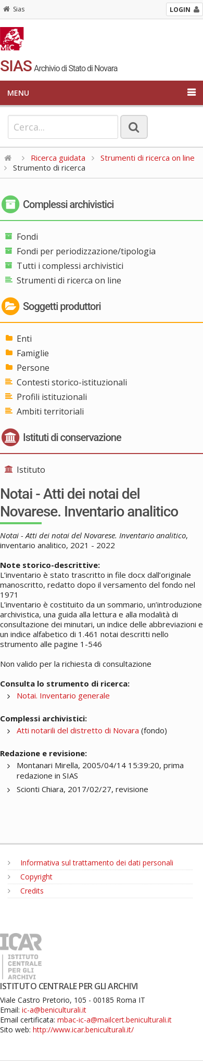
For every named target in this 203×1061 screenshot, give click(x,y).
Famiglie (33, 353)
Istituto (31, 469)
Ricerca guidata (58, 157)
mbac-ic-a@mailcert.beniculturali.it (114, 1020)
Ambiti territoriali (50, 411)
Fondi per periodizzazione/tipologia (86, 251)
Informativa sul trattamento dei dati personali (90, 863)
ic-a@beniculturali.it (54, 1010)
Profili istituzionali (52, 397)
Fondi (27, 236)
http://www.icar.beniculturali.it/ (83, 1029)
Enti (24, 338)
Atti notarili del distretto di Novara (78, 730)
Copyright (30, 877)
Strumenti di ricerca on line (147, 157)
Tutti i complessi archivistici (70, 265)
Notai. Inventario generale (63, 695)
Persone (33, 367)
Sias (13, 9)
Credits (26, 891)
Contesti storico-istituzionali (72, 382)
